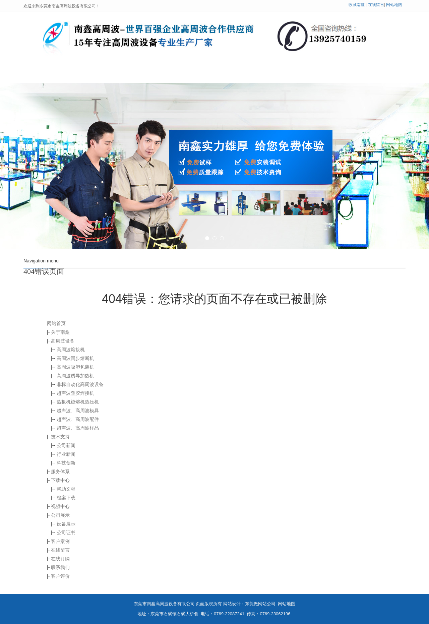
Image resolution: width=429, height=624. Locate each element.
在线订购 (60, 558)
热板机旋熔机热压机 (78, 401)
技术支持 (194, 75)
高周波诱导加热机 (75, 375)
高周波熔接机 (71, 349)
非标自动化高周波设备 (80, 384)
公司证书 (66, 532)
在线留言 (376, 4)
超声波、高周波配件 (78, 419)
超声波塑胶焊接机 (75, 393)
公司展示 (241, 75)
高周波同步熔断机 (75, 358)
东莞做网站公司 (260, 603)
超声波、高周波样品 (78, 428)
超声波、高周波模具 (78, 410)
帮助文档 (66, 489)
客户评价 (60, 576)
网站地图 (394, 4)
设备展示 (66, 523)
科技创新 (66, 462)
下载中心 (60, 480)
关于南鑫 (96, 75)
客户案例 (287, 75)
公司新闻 (66, 445)
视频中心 (60, 506)
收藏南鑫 (357, 4)
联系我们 (380, 75)
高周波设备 (145, 75)
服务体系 (60, 471)
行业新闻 (66, 454)
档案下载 (66, 497)
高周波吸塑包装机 (75, 367)
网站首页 (49, 75)
